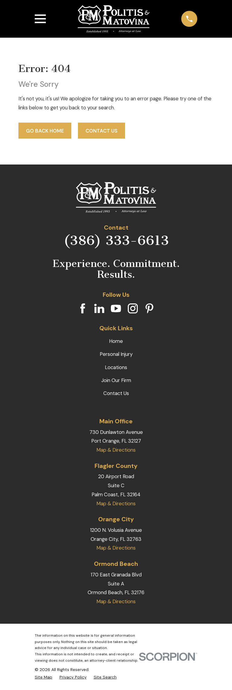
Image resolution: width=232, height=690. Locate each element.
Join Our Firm (116, 380)
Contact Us (101, 130)
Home (116, 341)
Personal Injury (116, 354)
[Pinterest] (149, 308)
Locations (116, 367)
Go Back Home (45, 130)
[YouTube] (116, 308)
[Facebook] (83, 308)
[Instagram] (133, 308)
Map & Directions (116, 450)
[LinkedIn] (99, 308)
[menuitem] (43, 677)
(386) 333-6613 (116, 240)
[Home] (114, 19)
